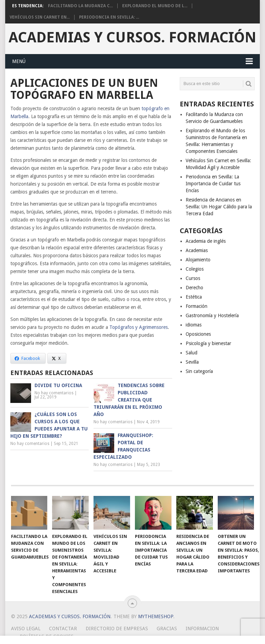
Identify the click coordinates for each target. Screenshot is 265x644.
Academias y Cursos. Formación (132, 37)
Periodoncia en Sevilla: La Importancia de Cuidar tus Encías (213, 183)
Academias (197, 250)
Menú (19, 61)
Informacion (202, 628)
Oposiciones (198, 334)
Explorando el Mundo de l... (154, 5)
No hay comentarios (54, 393)
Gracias (167, 628)
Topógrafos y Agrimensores (138, 327)
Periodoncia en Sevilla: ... (109, 17)
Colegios (195, 269)
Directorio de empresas (117, 628)
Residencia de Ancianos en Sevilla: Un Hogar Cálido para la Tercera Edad (219, 206)
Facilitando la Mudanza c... (80, 5)
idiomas (194, 325)
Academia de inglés (206, 241)
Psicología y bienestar (208, 343)
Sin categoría (199, 371)
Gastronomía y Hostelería (212, 315)
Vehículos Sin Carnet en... (40, 17)
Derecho (194, 287)
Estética (194, 297)
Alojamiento (198, 259)
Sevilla (192, 362)
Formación (196, 306)
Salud (191, 352)
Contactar (63, 628)
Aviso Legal (25, 628)
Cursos (193, 278)
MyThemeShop (155, 616)
